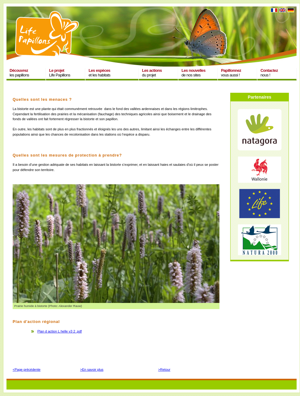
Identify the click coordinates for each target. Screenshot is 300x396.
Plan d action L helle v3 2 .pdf (59, 331)
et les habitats (99, 72)
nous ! (269, 72)
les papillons (19, 72)
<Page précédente (26, 369)
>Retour (164, 369)
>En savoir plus (92, 369)
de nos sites (193, 72)
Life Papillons (59, 72)
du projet (152, 72)
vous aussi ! (231, 72)
